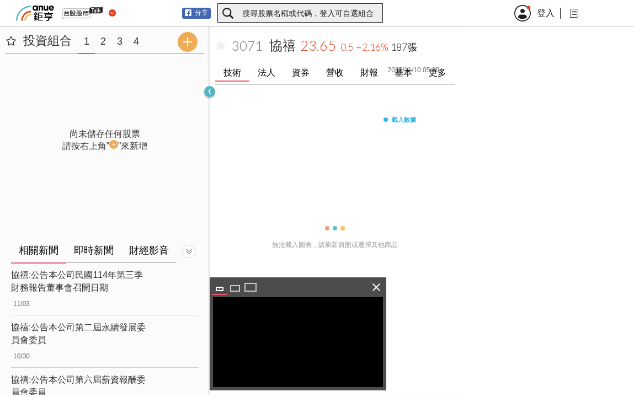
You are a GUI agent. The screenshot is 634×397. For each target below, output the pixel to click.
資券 (301, 72)
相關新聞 (38, 250)
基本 (403, 72)
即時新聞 (94, 250)
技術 (232, 72)
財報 (369, 72)
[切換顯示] (188, 251)
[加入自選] (220, 45)
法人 (266, 72)
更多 (437, 72)
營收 (335, 72)
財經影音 (149, 250)
